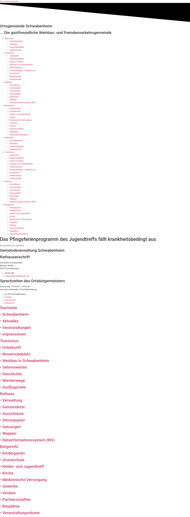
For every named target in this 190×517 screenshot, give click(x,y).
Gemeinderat (15, 88)
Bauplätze (14, 132)
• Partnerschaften (15, 499)
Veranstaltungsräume (19, 135)
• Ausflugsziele (13, 387)
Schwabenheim (16, 41)
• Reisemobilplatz (15, 354)
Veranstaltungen (17, 47)
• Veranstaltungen (15, 327)
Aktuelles (14, 44)
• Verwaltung (11, 400)
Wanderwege (15, 76)
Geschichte (14, 73)
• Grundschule (12, 460)
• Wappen (8, 433)
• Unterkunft (10, 347)
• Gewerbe (9, 486)
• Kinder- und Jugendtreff (22, 466)
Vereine (13, 126)
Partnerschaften (17, 129)
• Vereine (8, 493)
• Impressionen (13, 334)
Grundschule (15, 111)
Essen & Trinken (16, 62)
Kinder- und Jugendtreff (20, 114)
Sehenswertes (16, 67)
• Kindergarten (12, 453)
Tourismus (9, 53)
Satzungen (14, 97)
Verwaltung (14, 85)
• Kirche (6, 473)
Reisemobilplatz (17, 59)
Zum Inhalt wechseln (9, 1)
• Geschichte (11, 374)
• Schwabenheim (14, 314)
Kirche (12, 117)
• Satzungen (10, 426)
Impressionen (16, 50)
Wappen (13, 99)
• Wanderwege (12, 380)
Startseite (9, 38)
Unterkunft (14, 56)
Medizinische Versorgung (21, 120)
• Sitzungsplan (12, 420)
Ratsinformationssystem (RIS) (23, 102)
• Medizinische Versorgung (23, 479)
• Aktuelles (9, 321)
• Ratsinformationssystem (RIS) (27, 440)
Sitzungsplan (15, 94)
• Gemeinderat (12, 407)
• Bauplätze (10, 506)
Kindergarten (15, 108)
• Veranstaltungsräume (20, 512)
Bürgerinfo (9, 105)
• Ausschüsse (11, 413)
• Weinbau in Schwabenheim (24, 360)
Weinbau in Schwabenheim (21, 64)
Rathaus (8, 82)
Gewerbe (13, 123)
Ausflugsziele (15, 79)
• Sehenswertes (13, 367)
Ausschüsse (15, 91)
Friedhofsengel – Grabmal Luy (23, 70)
